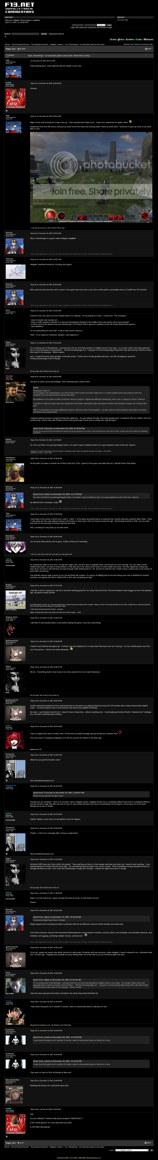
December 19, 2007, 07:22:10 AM (46, 343)
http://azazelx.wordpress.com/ (40, 1025)
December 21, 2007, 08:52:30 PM (46, 701)
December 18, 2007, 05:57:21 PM (43, 61)
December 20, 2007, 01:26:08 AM (46, 487)
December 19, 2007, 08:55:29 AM (46, 376)
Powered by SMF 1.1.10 (65, 1158)
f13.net (7, 44)
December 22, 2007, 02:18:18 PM (46, 786)
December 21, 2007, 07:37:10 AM (46, 585)
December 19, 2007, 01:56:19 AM (46, 233)
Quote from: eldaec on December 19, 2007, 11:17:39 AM (57, 494)
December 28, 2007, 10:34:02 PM (46, 973)
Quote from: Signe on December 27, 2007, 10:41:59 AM (57, 917)
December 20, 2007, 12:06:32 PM (46, 560)
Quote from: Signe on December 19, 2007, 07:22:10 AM (57, 980)
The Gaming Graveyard (39, 44)
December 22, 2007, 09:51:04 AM (46, 726)
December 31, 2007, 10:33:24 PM (46, 1030)
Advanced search (56, 34)
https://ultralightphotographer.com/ (42, 780)
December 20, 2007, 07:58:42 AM (46, 514)
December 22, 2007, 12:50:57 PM (46, 755)
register (36, 20)
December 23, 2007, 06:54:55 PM (46, 828)
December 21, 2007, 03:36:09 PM (46, 641)
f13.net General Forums (20, 44)
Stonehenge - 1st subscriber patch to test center (87, 44)
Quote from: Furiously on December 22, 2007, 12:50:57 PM (58, 793)
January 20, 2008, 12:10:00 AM (45, 1109)
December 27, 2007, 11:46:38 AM (46, 893)
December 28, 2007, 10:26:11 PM (46, 947)
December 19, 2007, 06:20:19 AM (46, 284)
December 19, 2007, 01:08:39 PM (46, 458)
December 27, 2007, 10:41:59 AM (46, 859)
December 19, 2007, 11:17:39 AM (46, 440)
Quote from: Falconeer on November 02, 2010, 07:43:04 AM (59, 428)
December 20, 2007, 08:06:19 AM (46, 536)
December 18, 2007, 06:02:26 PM (46, 116)
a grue (37, 749)
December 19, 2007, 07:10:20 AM (46, 311)
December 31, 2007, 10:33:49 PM (46, 1054)
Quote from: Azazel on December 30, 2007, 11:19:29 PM (57, 1037)
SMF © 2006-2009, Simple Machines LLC (87, 1158)
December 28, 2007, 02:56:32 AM (46, 910)
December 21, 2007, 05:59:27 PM (46, 667)
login (28, 20)
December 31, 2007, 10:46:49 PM (46, 1080)
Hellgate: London (56, 44)
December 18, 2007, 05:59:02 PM (46, 83)
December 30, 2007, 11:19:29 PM (46, 1002)
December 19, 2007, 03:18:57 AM (46, 259)
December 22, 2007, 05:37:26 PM (46, 814)
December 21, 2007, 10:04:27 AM (46, 618)
